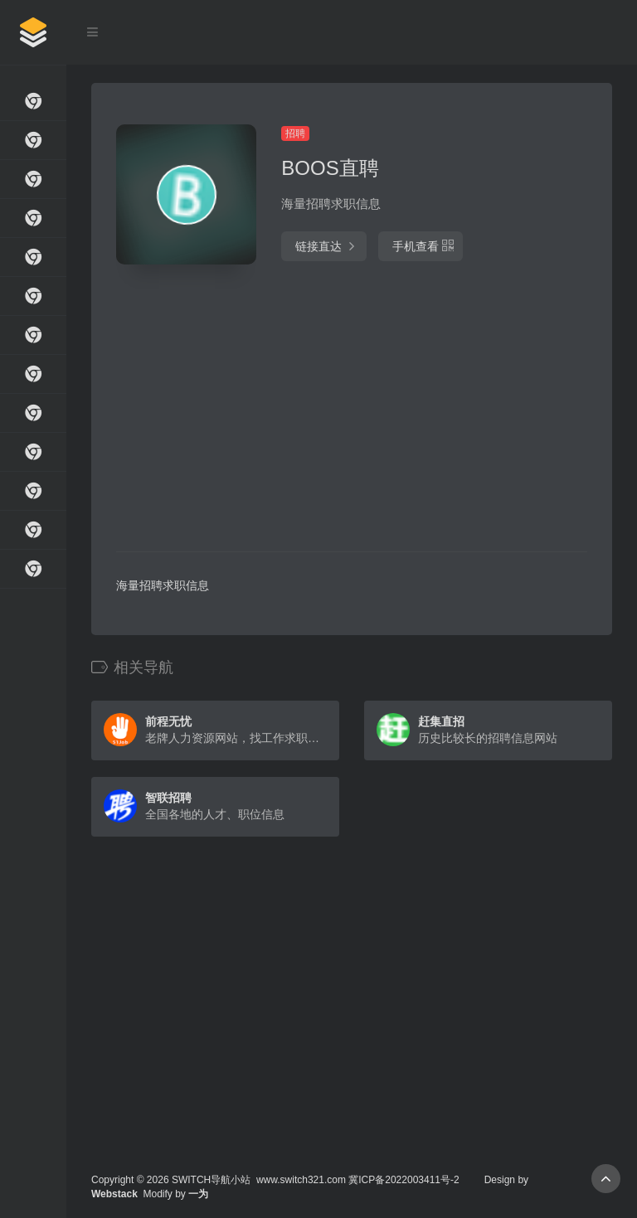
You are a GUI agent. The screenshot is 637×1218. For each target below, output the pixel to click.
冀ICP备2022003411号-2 (403, 1180)
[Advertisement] (281, 410)
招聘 (295, 133)
